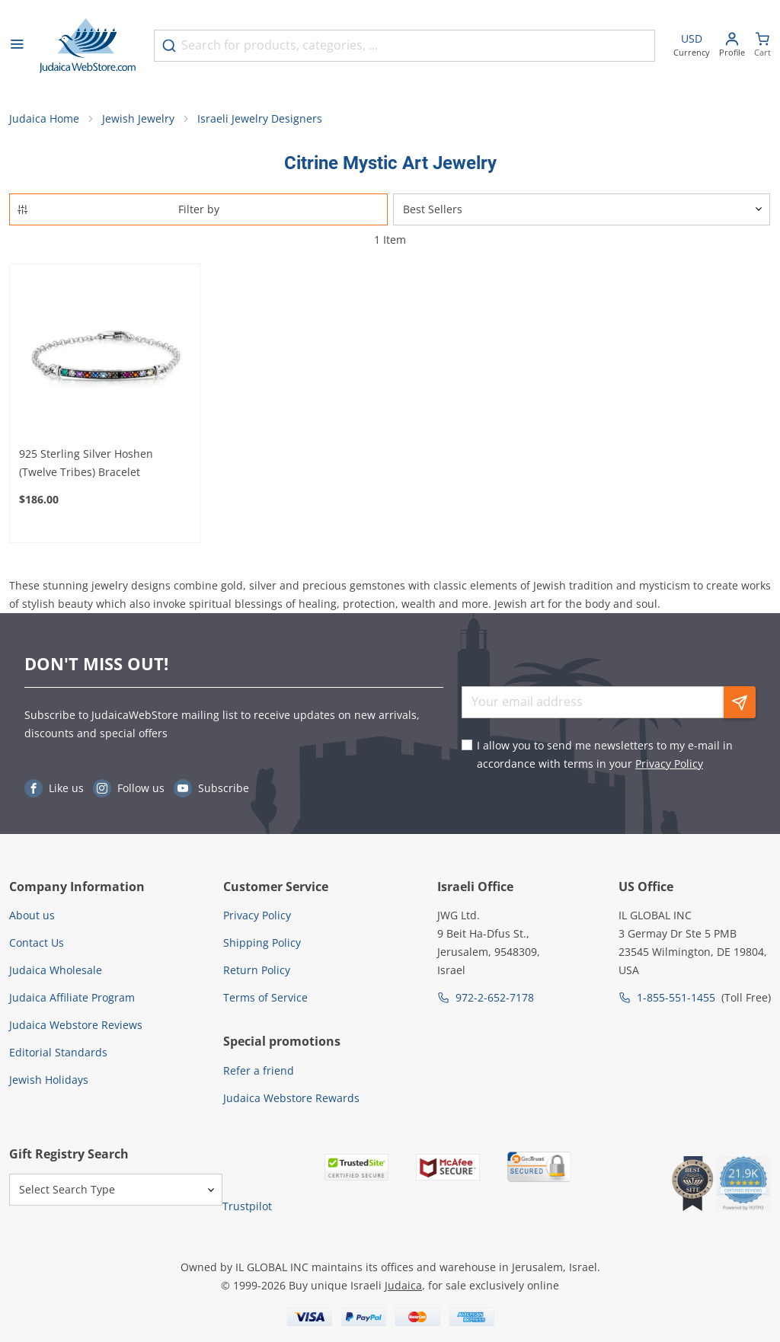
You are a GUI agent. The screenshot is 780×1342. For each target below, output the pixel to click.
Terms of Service (265, 997)
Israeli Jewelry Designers (259, 118)
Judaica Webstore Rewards (291, 1098)
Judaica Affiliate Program (72, 997)
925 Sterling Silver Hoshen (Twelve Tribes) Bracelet (86, 462)
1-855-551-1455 (676, 997)
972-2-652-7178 (495, 997)
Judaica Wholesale (55, 970)
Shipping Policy (262, 942)
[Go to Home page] (88, 45)
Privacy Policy (669, 763)
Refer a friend (258, 1070)
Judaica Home (44, 118)
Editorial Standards (58, 1052)
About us (32, 915)
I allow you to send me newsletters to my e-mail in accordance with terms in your (605, 754)
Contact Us (36, 942)
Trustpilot (247, 1206)
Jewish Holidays (48, 1079)
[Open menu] (16, 46)
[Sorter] (581, 209)
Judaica (403, 1285)
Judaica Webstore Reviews (75, 1025)
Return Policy (256, 970)
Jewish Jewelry (138, 118)
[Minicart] (762, 46)
